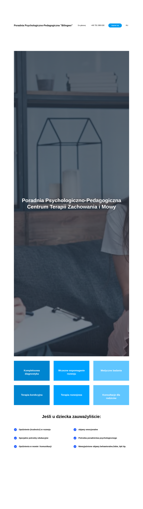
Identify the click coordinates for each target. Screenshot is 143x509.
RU (127, 25)
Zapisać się (115, 25)
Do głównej (82, 25)
